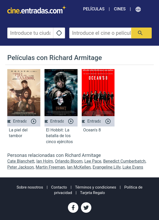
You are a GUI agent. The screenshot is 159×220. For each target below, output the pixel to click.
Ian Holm (44, 161)
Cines (120, 8)
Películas (93, 8)
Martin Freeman (50, 167)
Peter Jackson (20, 167)
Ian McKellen (79, 167)
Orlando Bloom (68, 161)
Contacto (59, 187)
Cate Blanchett (20, 161)
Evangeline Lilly (107, 167)
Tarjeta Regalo (92, 192)
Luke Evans (132, 167)
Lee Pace (92, 161)
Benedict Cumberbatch (124, 161)
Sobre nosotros (30, 187)
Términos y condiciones (95, 187)
